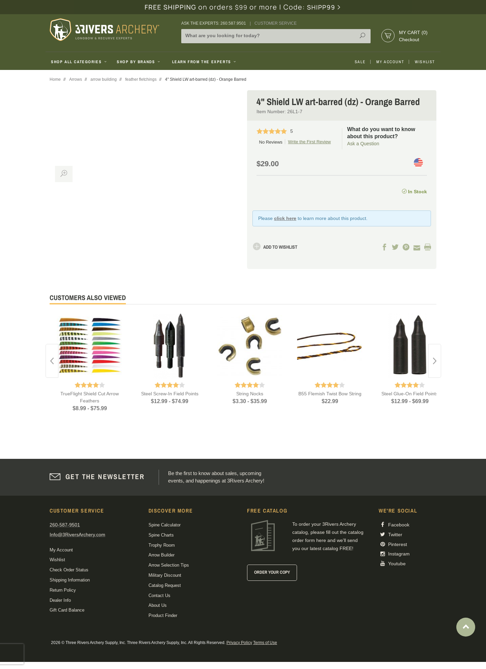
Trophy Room (161, 545)
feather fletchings (141, 79)
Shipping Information (70, 580)
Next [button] (434, 361)
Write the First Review (309, 141)
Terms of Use (265, 642)
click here (285, 218)
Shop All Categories (79, 62)
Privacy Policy (239, 642)
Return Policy (63, 590)
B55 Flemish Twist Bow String (329, 393)
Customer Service (275, 23)
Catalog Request (164, 585)
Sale (360, 62)
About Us (157, 605)
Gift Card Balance (67, 610)
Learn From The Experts (204, 62)
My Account (390, 62)
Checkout (409, 39)
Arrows (75, 79)
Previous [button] (52, 361)
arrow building (103, 79)
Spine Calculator (164, 524)
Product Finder (162, 615)
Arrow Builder (161, 555)
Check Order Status (69, 569)
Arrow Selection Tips (168, 565)
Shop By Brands (139, 62)
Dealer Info (60, 600)
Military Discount (164, 575)
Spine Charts (161, 535)
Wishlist (425, 62)
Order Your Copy (272, 572)
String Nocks (249, 393)
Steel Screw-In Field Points (169, 393)
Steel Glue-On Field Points (409, 393)
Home (55, 79)
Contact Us (159, 595)
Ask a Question (363, 143)
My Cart (413, 32)
